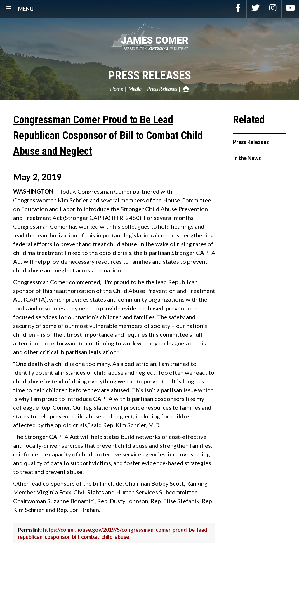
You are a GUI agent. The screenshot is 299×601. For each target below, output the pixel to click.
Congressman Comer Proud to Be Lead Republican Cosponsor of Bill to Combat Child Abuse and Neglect (108, 135)
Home (116, 89)
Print (186, 89)
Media (135, 89)
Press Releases (149, 75)
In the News (247, 158)
